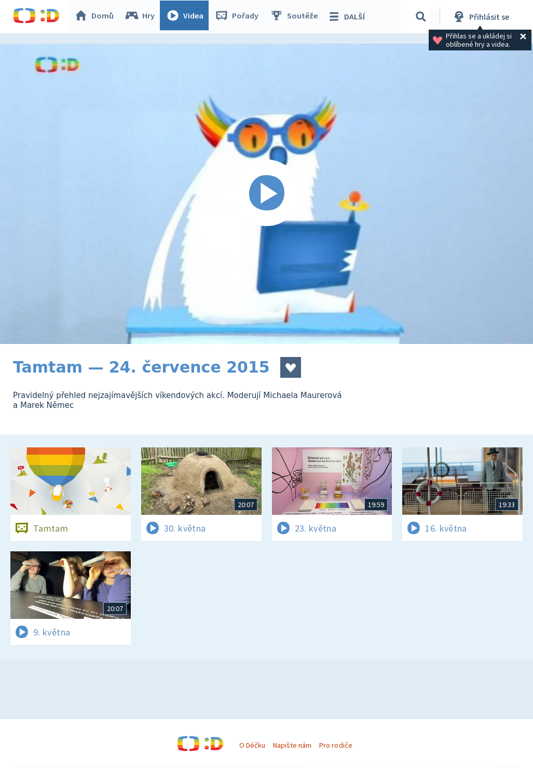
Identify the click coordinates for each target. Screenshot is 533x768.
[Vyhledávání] (422, 16)
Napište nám (292, 745)
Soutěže (296, 16)
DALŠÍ (348, 16)
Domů (96, 16)
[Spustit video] (266, 194)
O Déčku (252, 745)
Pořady (239, 16)
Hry (142, 16)
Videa (187, 16)
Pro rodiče (335, 745)
